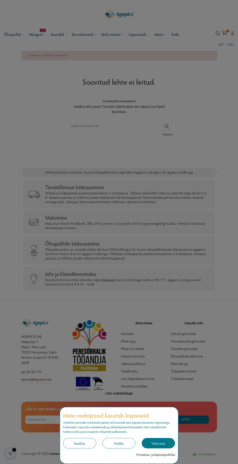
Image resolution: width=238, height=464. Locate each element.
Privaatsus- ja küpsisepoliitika (155, 454)
